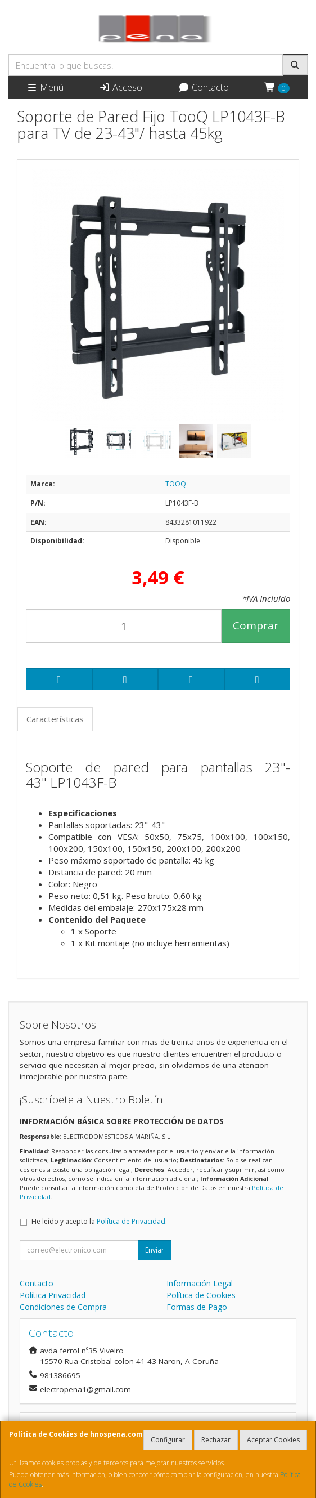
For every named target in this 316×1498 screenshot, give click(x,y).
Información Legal (199, 1283)
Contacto (203, 87)
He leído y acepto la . (99, 1221)
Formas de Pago (196, 1307)
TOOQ (175, 484)
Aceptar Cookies (273, 1440)
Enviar (154, 1250)
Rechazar (216, 1440)
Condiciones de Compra (63, 1307)
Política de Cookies (201, 1295)
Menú (45, 87)
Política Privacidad (52, 1295)
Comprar (255, 625)
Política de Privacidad (131, 1221)
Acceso (120, 87)
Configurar (168, 1440)
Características (55, 719)
